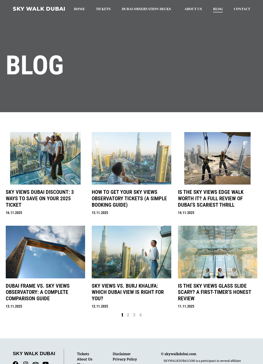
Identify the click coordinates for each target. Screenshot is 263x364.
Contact (242, 9)
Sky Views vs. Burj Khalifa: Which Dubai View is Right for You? (128, 292)
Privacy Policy (125, 359)
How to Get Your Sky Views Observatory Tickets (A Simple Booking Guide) (129, 198)
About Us (193, 9)
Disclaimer (122, 353)
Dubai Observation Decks (147, 9)
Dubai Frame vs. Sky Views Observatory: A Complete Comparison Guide (38, 292)
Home (79, 9)
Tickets (103, 9)
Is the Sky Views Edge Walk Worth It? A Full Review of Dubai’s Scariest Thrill (211, 198)
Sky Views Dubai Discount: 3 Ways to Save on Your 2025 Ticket (40, 198)
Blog (218, 9)
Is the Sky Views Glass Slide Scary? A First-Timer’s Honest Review (214, 292)
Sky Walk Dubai (39, 9)
